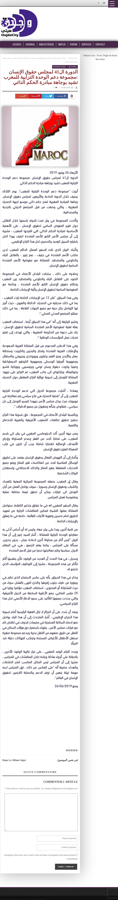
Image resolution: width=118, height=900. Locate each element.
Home (64, 58)
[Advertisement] (41, 716)
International (73, 58)
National (73, 66)
